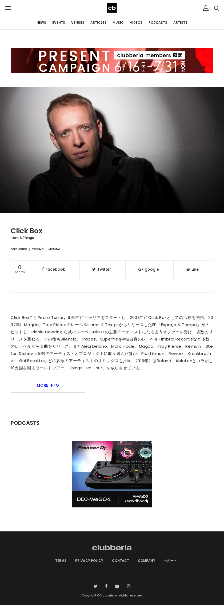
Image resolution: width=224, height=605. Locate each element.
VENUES (77, 22)
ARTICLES (98, 22)
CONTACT (120, 560)
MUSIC (118, 22)
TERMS (60, 560)
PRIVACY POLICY (89, 560)
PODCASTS (158, 22)
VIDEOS (136, 22)
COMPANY (146, 560)
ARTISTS (180, 22)
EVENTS (58, 22)
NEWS (41, 22)
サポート (170, 560)
